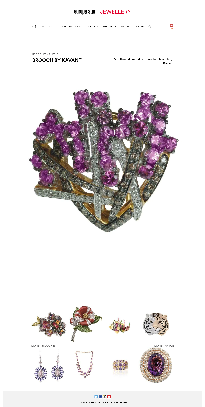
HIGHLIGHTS (109, 26)
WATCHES (126, 26)
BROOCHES (39, 54)
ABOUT (140, 26)
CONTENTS (47, 26)
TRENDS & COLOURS (70, 26)
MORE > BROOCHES (43, 345)
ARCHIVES (93, 26)
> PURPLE (52, 54)
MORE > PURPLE (164, 345)
